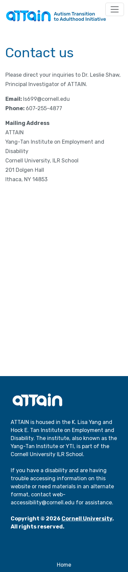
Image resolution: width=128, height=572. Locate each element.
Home (64, 565)
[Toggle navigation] (114, 9)
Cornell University (86, 518)
